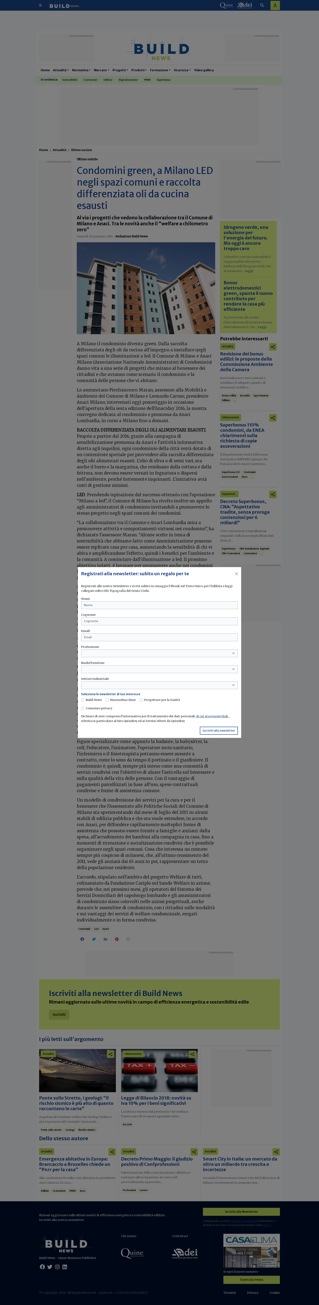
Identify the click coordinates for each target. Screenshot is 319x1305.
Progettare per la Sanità (162, 700)
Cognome (88, 615)
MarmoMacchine (123, 700)
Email (85, 631)
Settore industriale (95, 679)
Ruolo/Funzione (92, 663)
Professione (90, 647)
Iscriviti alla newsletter (219, 730)
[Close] (236, 574)
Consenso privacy (99, 708)
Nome (85, 599)
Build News (94, 700)
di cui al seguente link (212, 716)
